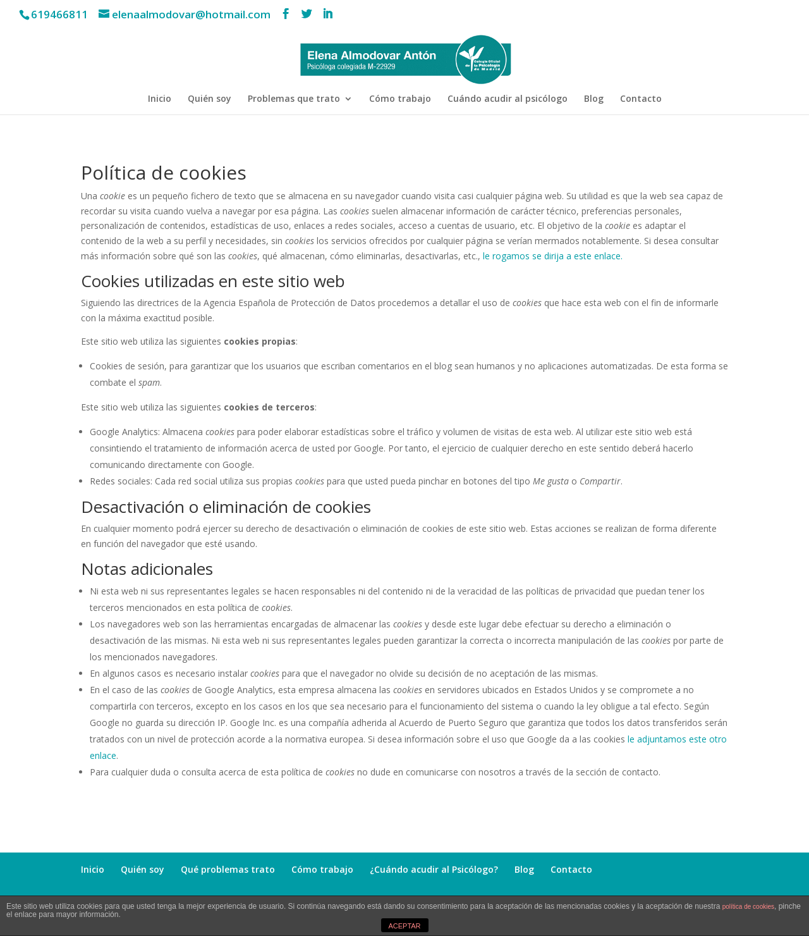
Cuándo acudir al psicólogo (507, 99)
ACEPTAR (404, 926)
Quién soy (209, 99)
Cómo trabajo (400, 99)
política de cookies (748, 906)
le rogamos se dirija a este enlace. (553, 256)
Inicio (159, 99)
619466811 (59, 14)
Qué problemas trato (228, 869)
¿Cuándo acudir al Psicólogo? (434, 869)
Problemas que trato (294, 99)
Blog (594, 99)
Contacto (641, 99)
